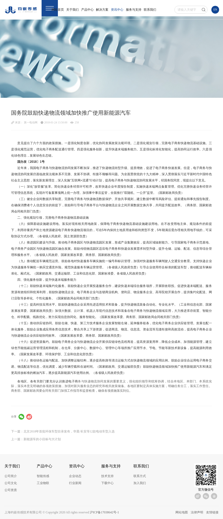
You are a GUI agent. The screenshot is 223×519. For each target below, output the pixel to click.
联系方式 (139, 476)
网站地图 (181, 512)
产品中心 (87, 9)
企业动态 (75, 476)
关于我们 (72, 9)
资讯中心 (117, 9)
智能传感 (43, 476)
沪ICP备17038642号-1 (104, 512)
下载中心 (107, 483)
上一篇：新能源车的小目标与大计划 (36, 439)
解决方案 (102, 9)
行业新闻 (75, 483)
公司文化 (10, 483)
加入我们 (139, 483)
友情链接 (212, 512)
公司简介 (10, 476)
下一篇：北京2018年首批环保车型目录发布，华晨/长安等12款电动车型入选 (62, 431)
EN (215, 9)
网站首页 (57, 9)
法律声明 (197, 512)
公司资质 (10, 490)
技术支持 (107, 476)
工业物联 (43, 483)
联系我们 (150, 9)
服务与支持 (133, 9)
